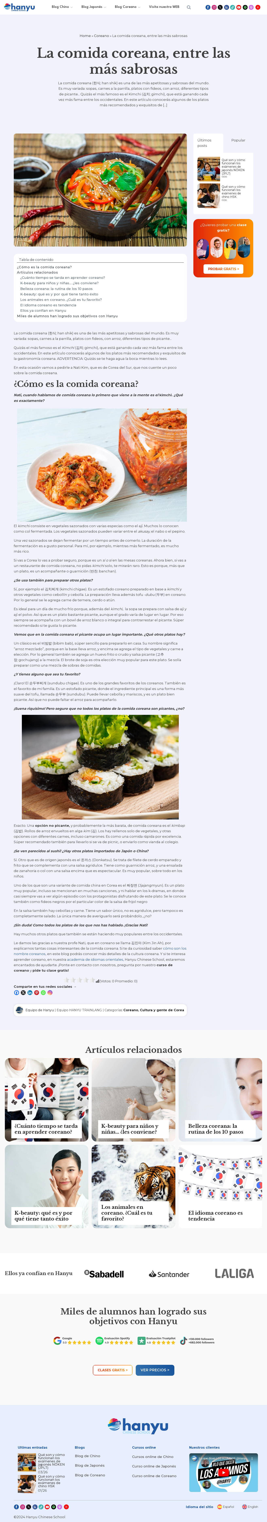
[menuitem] (225, 1506)
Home (85, 36)
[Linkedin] (30, 992)
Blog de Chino (87, 1456)
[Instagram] (50, 992)
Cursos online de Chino (152, 1457)
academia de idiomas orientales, (95, 959)
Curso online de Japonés (154, 1466)
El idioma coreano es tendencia (48, 305)
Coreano (101, 36)
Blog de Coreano (90, 1475)
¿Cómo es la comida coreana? (44, 267)
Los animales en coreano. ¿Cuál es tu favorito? (61, 300)
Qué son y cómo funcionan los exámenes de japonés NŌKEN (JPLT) (233, 166)
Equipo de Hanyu (39, 1010)
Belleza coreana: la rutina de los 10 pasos (56, 289)
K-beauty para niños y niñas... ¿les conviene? (59, 283)
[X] (24, 992)
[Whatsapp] (44, 992)
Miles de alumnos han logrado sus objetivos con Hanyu (67, 316)
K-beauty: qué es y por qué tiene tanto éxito (59, 294)
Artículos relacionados (37, 272)
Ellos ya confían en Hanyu (43, 311)
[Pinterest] (37, 992)
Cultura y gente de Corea (162, 1010)
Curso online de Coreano (154, 1476)
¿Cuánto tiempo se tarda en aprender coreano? (62, 278)
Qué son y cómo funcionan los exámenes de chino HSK (233, 192)
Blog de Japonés (90, 1465)
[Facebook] (17, 992)
